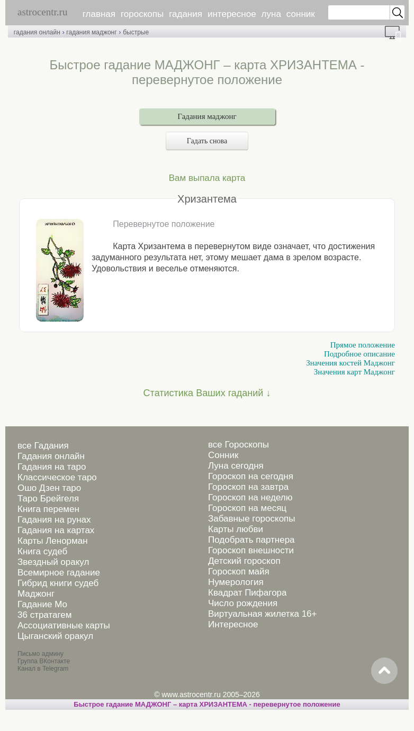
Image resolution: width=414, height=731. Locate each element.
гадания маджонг (91, 32)
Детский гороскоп (244, 561)
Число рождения (242, 603)
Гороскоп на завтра (248, 487)
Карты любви (235, 529)
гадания (185, 14)
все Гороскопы (238, 445)
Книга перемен (48, 509)
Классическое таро (57, 477)
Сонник (223, 455)
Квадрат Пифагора (247, 593)
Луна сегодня (236, 466)
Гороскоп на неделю (250, 497)
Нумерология (236, 582)
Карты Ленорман (52, 541)
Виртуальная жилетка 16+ (262, 614)
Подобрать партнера (251, 540)
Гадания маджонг (206, 116)
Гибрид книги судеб (57, 583)
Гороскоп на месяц (247, 508)
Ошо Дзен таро (49, 488)
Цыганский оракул (55, 636)
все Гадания (43, 446)
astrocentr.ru (42, 11)
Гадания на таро (51, 467)
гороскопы (142, 14)
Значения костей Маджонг (350, 363)
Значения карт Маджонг (354, 372)
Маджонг (36, 594)
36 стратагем (44, 615)
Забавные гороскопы (251, 519)
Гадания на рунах (54, 520)
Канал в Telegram (42, 668)
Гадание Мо (42, 604)
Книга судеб (42, 551)
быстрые (136, 32)
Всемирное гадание (58, 573)
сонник (300, 14)
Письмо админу (40, 653)
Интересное (233, 624)
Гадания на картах (55, 530)
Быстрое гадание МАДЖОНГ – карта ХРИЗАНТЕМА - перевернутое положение (207, 704)
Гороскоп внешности (251, 550)
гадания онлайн (37, 32)
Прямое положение (362, 345)
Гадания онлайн (51, 456)
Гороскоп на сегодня (250, 476)
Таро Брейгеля (48, 499)
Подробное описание (359, 354)
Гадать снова (207, 141)
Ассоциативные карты (63, 625)
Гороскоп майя (238, 571)
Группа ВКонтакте (43, 661)
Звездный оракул (53, 562)
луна (271, 14)
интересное (232, 14)
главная (99, 14)
